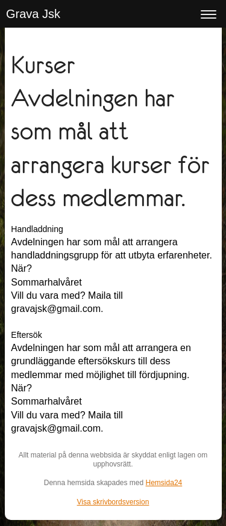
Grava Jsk (33, 13)
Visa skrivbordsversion (113, 502)
